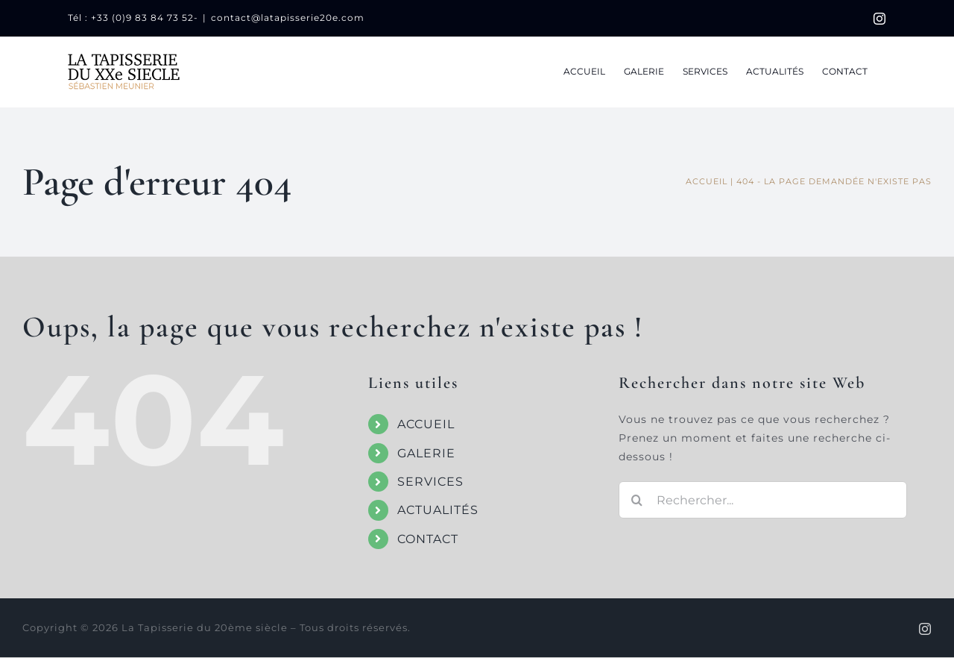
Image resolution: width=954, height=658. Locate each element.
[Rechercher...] (763, 499)
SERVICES (430, 481)
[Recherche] (637, 499)
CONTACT (427, 539)
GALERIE (426, 453)
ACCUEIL (426, 424)
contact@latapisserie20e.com (287, 17)
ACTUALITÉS (437, 510)
